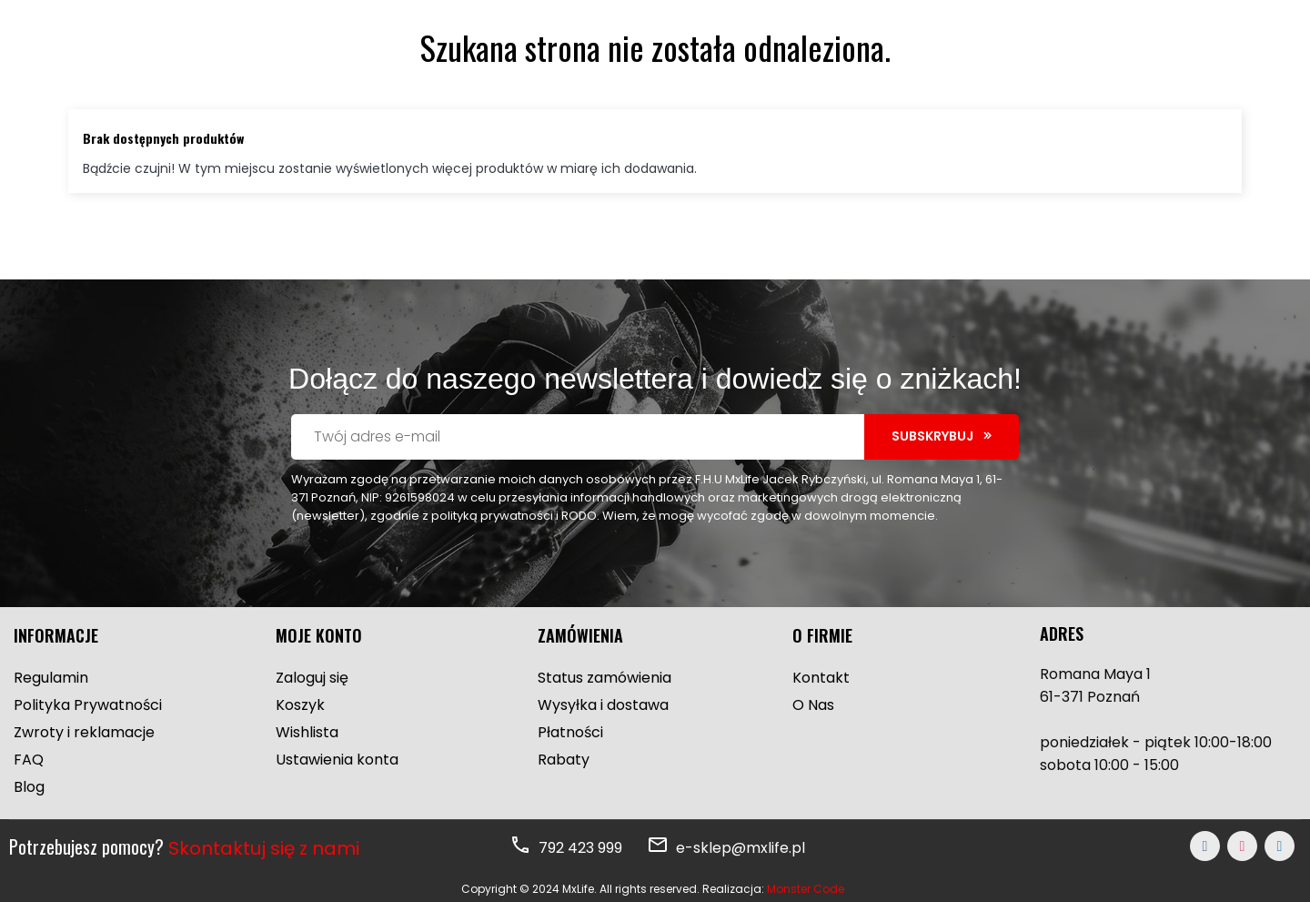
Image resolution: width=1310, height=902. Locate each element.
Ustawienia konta (337, 759)
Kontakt (821, 677)
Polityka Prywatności (88, 704)
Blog (29, 786)
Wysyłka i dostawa (603, 704)
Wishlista (307, 732)
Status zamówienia (604, 677)
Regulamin (51, 677)
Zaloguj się (312, 677)
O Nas (813, 704)
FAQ (29, 759)
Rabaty (564, 759)
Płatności (570, 732)
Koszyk (300, 704)
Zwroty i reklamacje (84, 732)
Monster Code (805, 889)
